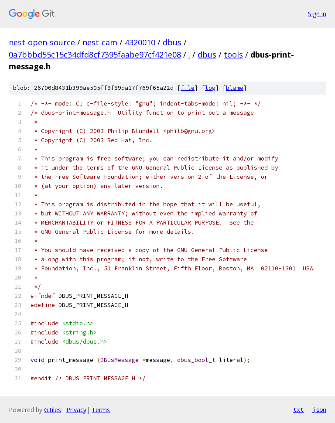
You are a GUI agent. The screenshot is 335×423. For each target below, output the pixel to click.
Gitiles (52, 410)
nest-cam (99, 42)
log (210, 88)
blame (234, 88)
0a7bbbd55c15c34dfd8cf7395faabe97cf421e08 (95, 54)
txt (298, 409)
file (188, 88)
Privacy (76, 410)
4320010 (140, 42)
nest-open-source (42, 42)
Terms (101, 410)
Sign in (317, 14)
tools (233, 54)
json (319, 409)
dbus (172, 42)
